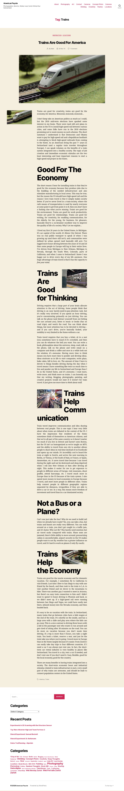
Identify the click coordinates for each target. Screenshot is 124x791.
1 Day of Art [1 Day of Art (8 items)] (14, 757)
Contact (79, 4)
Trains (47, 680)
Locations (108, 7)
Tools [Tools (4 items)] (48, 769)
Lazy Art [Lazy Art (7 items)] (50, 761)
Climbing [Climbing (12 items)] (21, 759)
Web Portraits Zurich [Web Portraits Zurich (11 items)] (52, 771)
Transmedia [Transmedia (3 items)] (13, 771)
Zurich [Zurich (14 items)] (13, 773)
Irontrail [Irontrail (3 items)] (40, 761)
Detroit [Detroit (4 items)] (12, 761)
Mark (52, 49)
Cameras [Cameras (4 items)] (13, 759)
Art (73, 4)
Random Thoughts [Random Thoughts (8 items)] (33, 767)
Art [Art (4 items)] (21, 757)
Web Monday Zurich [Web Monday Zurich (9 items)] (34, 771)
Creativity (92, 7)
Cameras (87, 4)
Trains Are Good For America (62, 42)
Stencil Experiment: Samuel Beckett (25, 734)
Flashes (100, 7)
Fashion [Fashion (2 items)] (17, 761)
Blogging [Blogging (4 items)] (40, 757)
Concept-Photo (97, 4)
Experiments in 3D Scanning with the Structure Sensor (33, 726)
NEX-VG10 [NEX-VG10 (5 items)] (32, 764)
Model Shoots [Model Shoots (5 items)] (23, 764)
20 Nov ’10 (62, 49)
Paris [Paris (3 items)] (45, 764)
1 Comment (74, 49)
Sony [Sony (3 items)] (55, 767)
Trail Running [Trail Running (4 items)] (55, 769)
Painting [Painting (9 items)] (39, 764)
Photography (65, 4)
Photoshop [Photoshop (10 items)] (15, 767)
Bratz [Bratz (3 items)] (56, 757)
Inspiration (56, 36)
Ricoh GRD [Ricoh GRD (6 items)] (45, 767)
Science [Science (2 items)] (51, 767)
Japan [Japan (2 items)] (45, 761)
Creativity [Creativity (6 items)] (43, 759)
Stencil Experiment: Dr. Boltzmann (24, 739)
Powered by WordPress (39, 786)
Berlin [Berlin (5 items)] (31, 757)
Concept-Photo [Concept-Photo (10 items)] (32, 759)
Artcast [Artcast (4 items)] (25, 757)
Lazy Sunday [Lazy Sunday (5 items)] (58, 761)
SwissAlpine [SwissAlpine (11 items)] (15, 769)
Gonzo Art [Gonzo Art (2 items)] (27, 761)
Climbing (83, 7)
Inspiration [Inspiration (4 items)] (34, 761)
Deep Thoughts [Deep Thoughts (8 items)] (54, 759)
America (42, 680)
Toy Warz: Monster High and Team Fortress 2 (29, 730)
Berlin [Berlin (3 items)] (35, 757)
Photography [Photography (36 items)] (55, 764)
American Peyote (11, 3)
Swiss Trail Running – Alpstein (23, 743)
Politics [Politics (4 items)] (22, 767)
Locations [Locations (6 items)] (14, 764)
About (56, 4)
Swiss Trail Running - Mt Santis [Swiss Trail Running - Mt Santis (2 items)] (29, 769)
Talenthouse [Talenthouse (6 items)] (41, 769)
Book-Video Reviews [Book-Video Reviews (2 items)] (49, 757)
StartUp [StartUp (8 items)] (61, 767)
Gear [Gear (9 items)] (22, 761)
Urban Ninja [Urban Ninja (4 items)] (21, 771)
